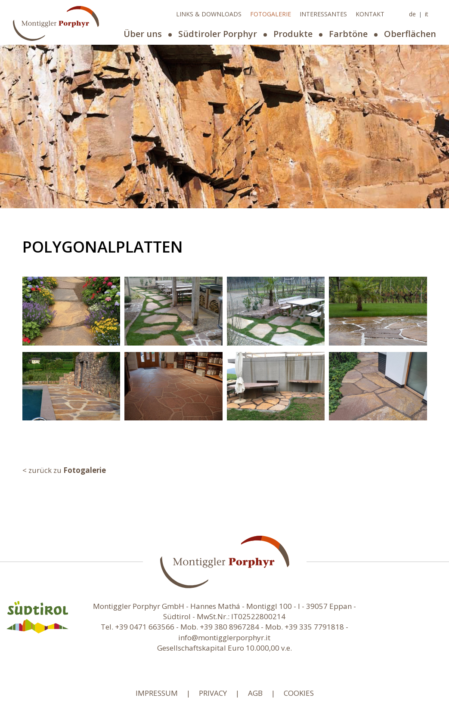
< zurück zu (64, 470)
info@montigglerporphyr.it (224, 637)
